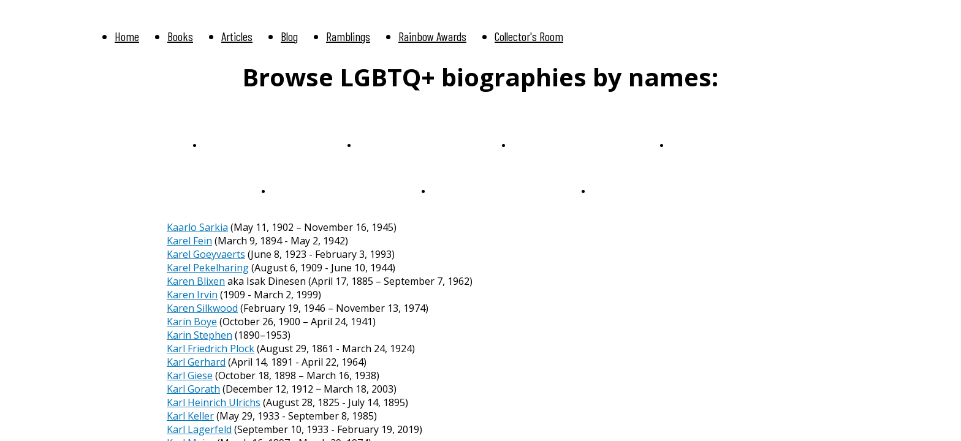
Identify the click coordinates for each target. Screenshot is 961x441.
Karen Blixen (196, 281)
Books (180, 36)
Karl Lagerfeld (199, 429)
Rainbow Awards (432, 36)
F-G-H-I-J (379, 144)
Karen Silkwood (202, 308)
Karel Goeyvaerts (206, 254)
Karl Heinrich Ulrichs (213, 402)
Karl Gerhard (196, 362)
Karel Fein (189, 240)
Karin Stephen (199, 335)
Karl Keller (190, 416)
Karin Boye (192, 321)
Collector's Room (529, 36)
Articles (237, 36)
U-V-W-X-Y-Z (301, 190)
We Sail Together (468, 190)
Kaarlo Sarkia (197, 227)
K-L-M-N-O (537, 144)
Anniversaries (620, 190)
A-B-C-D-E (227, 144)
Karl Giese (190, 375)
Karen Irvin (192, 294)
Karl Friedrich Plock (210, 348)
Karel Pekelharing (208, 267)
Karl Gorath (193, 389)
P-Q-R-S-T (693, 144)
